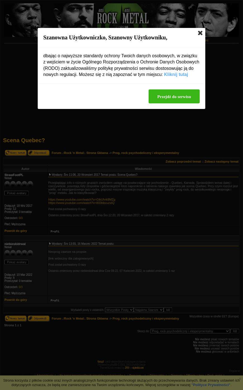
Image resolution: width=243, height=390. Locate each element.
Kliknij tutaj (176, 74)
